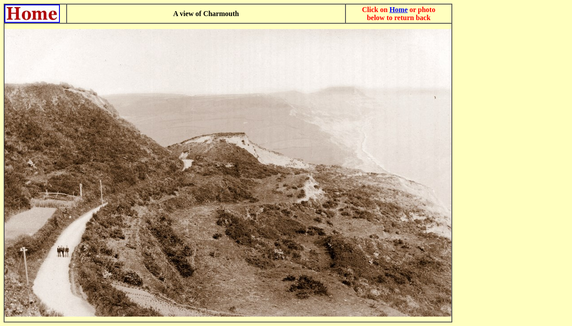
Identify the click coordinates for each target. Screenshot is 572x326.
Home (398, 9)
